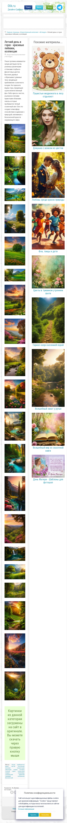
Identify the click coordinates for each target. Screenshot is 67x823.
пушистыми (20, 768)
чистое (13, 766)
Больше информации (26, 809)
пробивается (20, 765)
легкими (7, 768)
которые (22, 769)
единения (21, 774)
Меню (39, 7)
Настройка (45, 815)
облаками (8, 769)
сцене (14, 771)
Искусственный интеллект (16, 55)
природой (8, 776)
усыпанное (21, 766)
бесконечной (9, 778)
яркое (7, 766)
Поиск (28, 7)
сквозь (16, 769)
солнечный (21, 771)
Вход (49, 7)
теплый (7, 771)
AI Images (8, 56)
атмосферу (21, 773)
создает (7, 773)
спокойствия (9, 774)
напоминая (21, 776)
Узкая (13, 765)
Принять (33, 815)
